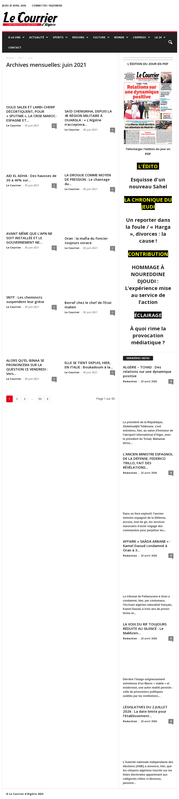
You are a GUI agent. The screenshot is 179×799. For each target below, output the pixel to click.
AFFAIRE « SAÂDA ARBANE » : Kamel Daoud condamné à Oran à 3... (146, 545)
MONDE (121, 37)
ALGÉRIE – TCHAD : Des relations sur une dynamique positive (147, 371)
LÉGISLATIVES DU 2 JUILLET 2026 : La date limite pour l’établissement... (145, 711)
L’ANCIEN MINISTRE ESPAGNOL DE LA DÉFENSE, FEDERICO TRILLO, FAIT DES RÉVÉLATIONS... (148, 461)
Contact (14, 47)
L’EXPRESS (141, 37)
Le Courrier (13, 125)
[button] (170, 42)
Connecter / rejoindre (47, 5)
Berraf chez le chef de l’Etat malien (88, 304)
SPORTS (60, 37)
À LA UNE (16, 37)
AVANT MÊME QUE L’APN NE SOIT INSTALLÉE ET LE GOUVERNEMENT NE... (29, 238)
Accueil (10, 57)
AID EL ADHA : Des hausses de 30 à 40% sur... (31, 177)
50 (40, 399)
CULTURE (101, 37)
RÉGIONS (80, 37)
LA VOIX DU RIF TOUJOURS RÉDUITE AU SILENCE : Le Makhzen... (144, 628)
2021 (21, 57)
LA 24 (160, 37)
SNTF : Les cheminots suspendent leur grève (25, 299)
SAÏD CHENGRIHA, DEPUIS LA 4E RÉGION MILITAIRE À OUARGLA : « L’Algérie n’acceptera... (88, 118)
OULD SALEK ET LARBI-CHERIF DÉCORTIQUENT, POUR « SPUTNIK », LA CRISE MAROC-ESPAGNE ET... (31, 113)
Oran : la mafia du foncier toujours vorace (86, 240)
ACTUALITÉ (38, 37)
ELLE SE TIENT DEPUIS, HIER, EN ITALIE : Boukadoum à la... (89, 364)
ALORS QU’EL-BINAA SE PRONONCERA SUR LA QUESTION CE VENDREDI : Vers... (27, 367)
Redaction (130, 381)
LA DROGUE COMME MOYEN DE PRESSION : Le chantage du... (88, 179)
